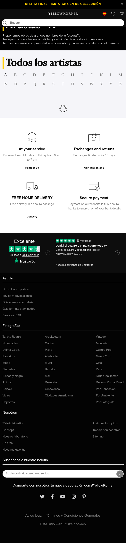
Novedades (10, 343)
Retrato (50, 369)
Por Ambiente (105, 395)
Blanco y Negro (13, 376)
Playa (48, 350)
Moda (6, 363)
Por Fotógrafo (105, 402)
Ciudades (9, 369)
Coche (49, 343)
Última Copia (11, 350)
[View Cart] (121, 14)
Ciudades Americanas (59, 395)
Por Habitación (105, 389)
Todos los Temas (107, 376)
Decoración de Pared (110, 382)
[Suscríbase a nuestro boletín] (119, 474)
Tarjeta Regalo (12, 336)
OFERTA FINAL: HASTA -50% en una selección (63, 4)
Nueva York (103, 356)
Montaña (101, 343)
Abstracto (51, 356)
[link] (63, 14)
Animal (7, 382)
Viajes (6, 395)
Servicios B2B (12, 315)
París (99, 369)
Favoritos (9, 356)
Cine (99, 363)
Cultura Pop (104, 350)
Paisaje (7, 389)
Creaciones (52, 389)
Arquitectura (53, 336)
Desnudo (51, 382)
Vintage (101, 336)
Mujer (48, 363)
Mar (47, 376)
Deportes (9, 402)
